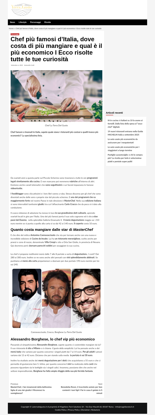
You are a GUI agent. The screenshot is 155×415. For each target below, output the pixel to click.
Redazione (95, 411)
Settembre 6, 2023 (17, 66)
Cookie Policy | (61, 411)
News (12, 22)
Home (11, 29)
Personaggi (35, 22)
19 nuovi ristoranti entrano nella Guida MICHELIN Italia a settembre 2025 (125, 134)
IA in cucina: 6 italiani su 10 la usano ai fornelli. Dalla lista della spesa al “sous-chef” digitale (125, 124)
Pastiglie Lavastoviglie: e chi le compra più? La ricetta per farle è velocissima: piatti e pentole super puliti (125, 159)
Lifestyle (23, 22)
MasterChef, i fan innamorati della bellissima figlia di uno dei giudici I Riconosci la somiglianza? (34, 389)
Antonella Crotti (29, 66)
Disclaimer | (86, 411)
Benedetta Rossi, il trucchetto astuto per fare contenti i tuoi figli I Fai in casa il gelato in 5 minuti (79, 389)
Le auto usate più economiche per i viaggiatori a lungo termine (124, 150)
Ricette (47, 22)
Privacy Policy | (74, 411)
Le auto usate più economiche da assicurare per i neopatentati (123, 142)
